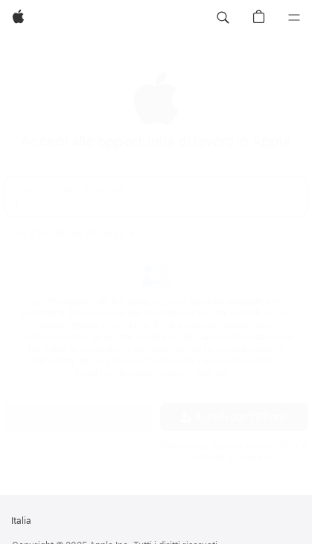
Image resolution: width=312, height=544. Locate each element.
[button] (223, 18)
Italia (21, 521)
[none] (156, 267)
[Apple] (18, 18)
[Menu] (294, 18)
